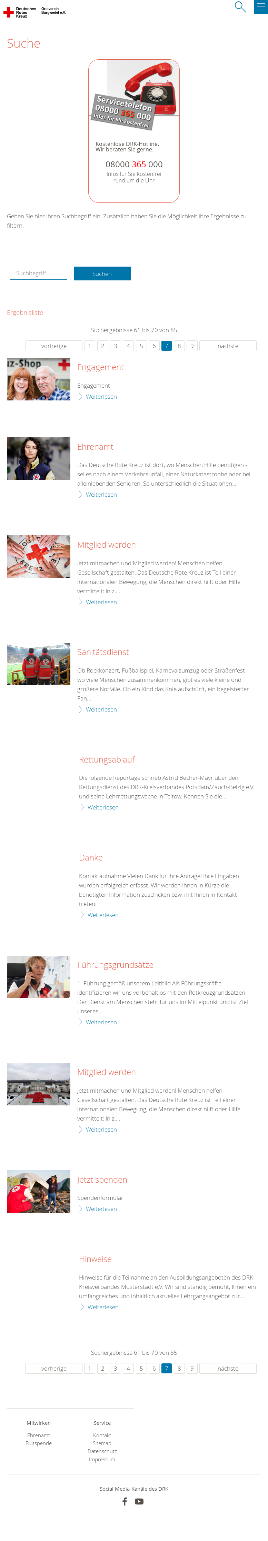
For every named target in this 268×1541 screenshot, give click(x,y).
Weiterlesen (101, 396)
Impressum (102, 1459)
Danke (91, 858)
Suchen (102, 274)
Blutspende (39, 1443)
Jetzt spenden (102, 1180)
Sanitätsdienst (103, 652)
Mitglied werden (106, 545)
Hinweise (95, 1259)
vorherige (54, 346)
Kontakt (102, 1435)
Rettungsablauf (107, 760)
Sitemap (102, 1443)
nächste (228, 346)
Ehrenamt (95, 447)
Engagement (100, 367)
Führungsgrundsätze (115, 965)
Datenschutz (102, 1451)
